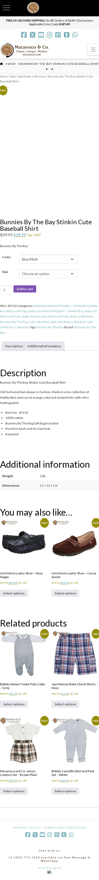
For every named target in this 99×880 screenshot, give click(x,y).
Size (5, 272)
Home (4, 76)
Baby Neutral (31, 316)
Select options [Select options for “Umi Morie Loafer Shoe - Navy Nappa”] (14, 593)
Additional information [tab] (44, 346)
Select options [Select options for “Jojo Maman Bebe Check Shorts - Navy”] (65, 704)
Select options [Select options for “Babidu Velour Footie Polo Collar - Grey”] (14, 704)
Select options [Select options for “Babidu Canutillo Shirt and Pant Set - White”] (65, 791)
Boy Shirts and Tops (55, 316)
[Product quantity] (6, 289)
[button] (93, 49)
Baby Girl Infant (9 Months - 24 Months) (56, 311)
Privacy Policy (27, 827)
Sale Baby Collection (32, 76)
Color (6, 257)
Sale (13, 76)
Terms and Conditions (65, 827)
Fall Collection (39, 322)
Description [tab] (14, 346)
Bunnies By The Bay (14, 322)
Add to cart (25, 289)
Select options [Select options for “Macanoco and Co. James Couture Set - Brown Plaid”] (14, 791)
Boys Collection (81, 316)
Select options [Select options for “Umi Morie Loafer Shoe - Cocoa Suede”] (65, 593)
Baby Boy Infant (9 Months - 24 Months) (61, 306)
